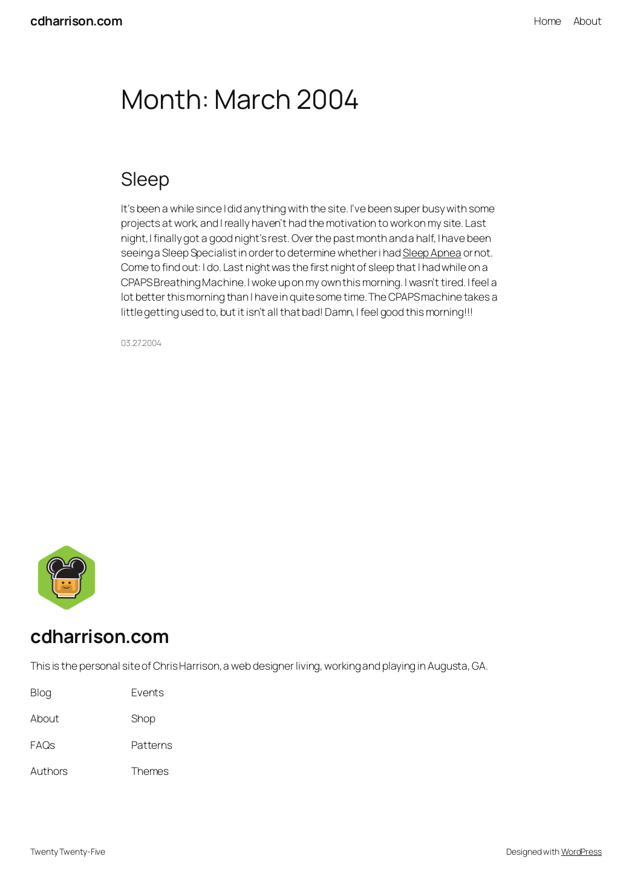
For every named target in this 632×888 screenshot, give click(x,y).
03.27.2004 (141, 342)
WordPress (581, 851)
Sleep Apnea (432, 252)
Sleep (145, 178)
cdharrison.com (76, 20)
